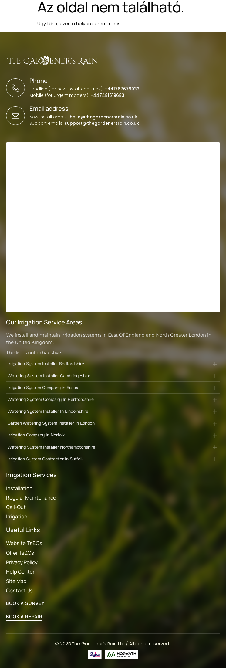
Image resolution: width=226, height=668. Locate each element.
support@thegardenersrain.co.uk (102, 123)
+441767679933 (122, 89)
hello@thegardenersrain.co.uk (103, 117)
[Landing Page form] (112, 228)
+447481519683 (107, 95)
